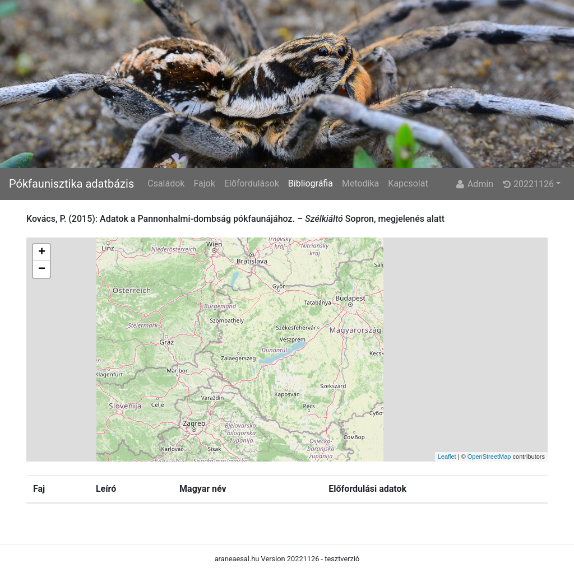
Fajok (204, 183)
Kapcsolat (408, 183)
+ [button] (41, 252)
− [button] (41, 269)
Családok (165, 183)
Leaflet (447, 456)
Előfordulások (251, 183)
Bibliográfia (310, 183)
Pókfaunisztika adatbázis (71, 183)
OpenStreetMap (489, 456)
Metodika (360, 183)
